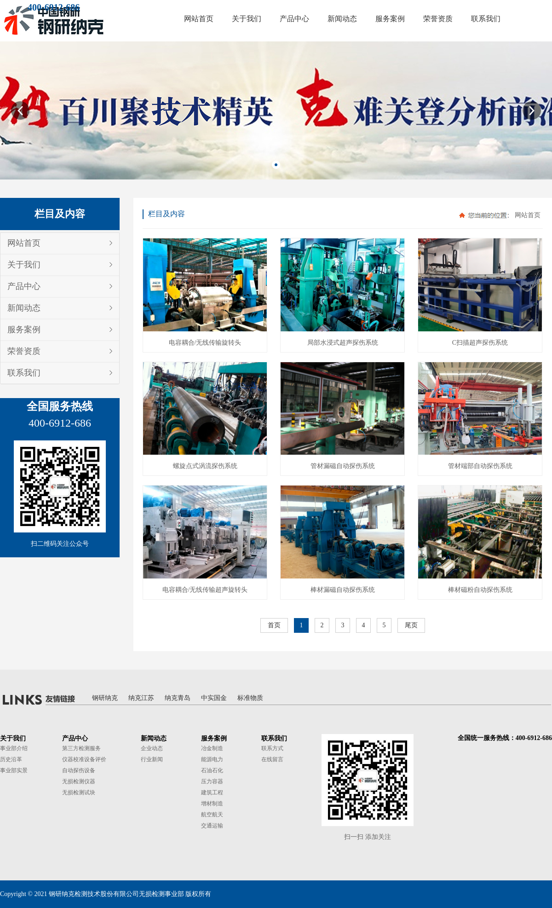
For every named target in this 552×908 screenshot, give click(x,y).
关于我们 (23, 264)
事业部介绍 (14, 748)
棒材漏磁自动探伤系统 (342, 589)
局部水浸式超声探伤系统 (342, 342)
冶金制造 (212, 748)
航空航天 (212, 814)
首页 (274, 625)
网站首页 (23, 243)
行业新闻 (152, 759)
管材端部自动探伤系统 (480, 466)
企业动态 (152, 748)
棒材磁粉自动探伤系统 (480, 589)
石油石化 (212, 770)
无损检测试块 (78, 792)
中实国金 (214, 697)
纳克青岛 (177, 697)
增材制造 (212, 803)
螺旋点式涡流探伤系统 (205, 466)
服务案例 (23, 329)
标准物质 (250, 697)
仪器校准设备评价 (84, 759)
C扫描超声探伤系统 (480, 342)
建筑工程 (212, 792)
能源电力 (212, 759)
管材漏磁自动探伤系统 (342, 466)
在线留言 (272, 759)
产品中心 (23, 286)
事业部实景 (14, 770)
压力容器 (212, 781)
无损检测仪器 (78, 781)
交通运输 (212, 825)
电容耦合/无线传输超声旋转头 (205, 589)
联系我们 (23, 372)
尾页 (411, 625)
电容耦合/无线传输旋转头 (205, 342)
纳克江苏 (141, 697)
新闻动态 (23, 307)
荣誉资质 (23, 351)
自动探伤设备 (78, 770)
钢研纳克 (105, 697)
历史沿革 (11, 759)
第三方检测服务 (81, 748)
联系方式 (272, 748)
